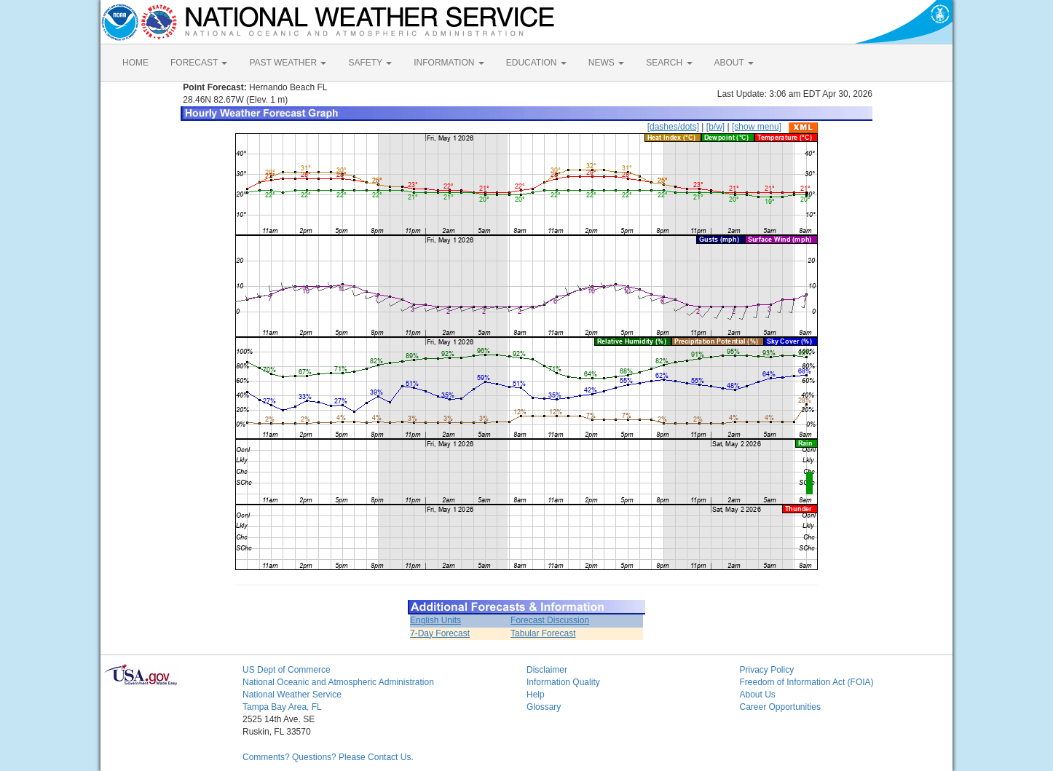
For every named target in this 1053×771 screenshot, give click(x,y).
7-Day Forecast (440, 633)
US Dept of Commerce (286, 670)
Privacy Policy (767, 670)
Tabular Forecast (542, 633)
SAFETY (370, 63)
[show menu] (756, 127)
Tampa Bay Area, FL (282, 707)
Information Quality (563, 682)
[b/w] (715, 127)
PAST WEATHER (287, 63)
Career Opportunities (780, 707)
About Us (758, 694)
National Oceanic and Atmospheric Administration (338, 682)
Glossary (543, 707)
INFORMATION (449, 63)
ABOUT (734, 63)
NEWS (606, 63)
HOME (135, 63)
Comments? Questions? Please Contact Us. (328, 757)
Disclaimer (546, 670)
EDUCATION (536, 63)
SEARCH (669, 63)
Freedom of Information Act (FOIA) (807, 682)
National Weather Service (292, 694)
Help (535, 694)
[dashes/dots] (673, 127)
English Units (435, 620)
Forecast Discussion (549, 620)
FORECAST (198, 63)
